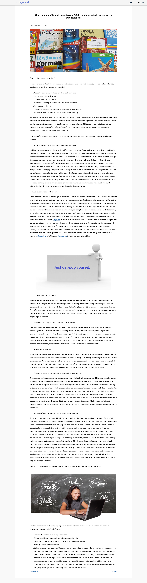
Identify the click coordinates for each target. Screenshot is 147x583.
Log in (129, 2)
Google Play (42, 236)
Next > (114, 572)
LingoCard (56, 220)
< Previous (34, 572)
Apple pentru (62, 236)
